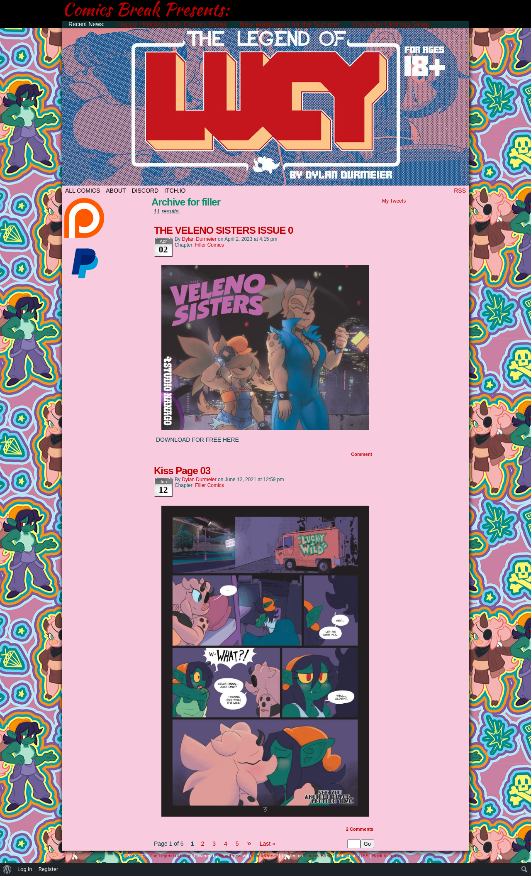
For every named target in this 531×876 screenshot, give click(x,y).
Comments (359, 829)
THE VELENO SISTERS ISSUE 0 (223, 230)
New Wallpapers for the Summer (289, 24)
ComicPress (264, 855)
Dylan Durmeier (199, 239)
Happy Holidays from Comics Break (172, 24)
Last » (267, 843)
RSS (460, 190)
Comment (361, 454)
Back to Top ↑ (385, 855)
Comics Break (318, 855)
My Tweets (394, 201)
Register (48, 869)
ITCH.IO (174, 190)
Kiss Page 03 (182, 470)
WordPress (230, 855)
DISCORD (145, 190)
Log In (24, 869)
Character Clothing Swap (391, 24)
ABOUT (116, 190)
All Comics (82, 190)
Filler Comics (209, 245)
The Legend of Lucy (265, 105)
